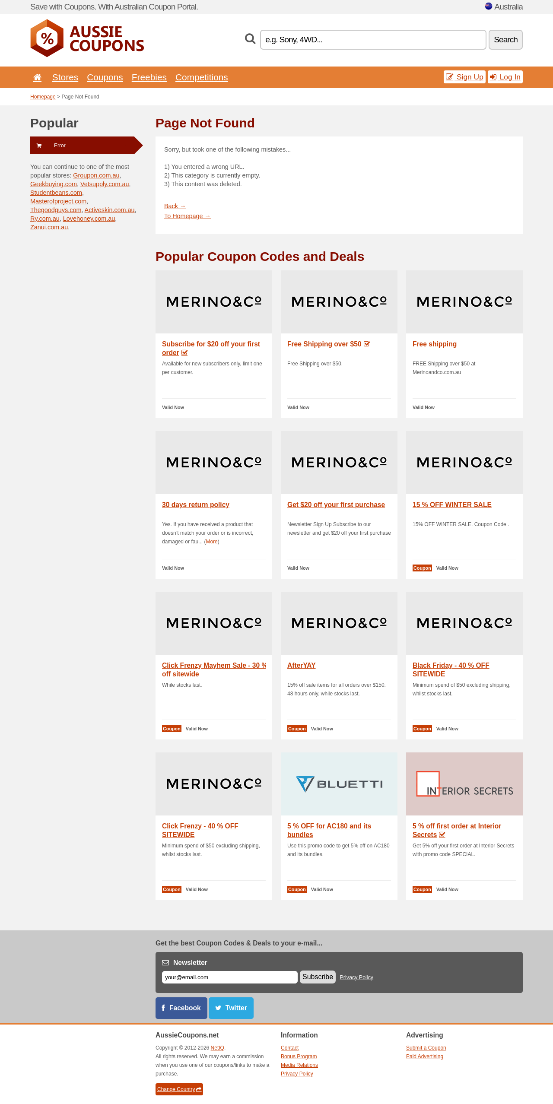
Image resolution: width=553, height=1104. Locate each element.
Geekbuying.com (53, 184)
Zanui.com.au (49, 227)
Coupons (105, 77)
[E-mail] (230, 977)
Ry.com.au (45, 218)
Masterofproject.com (58, 201)
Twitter (236, 1008)
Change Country (179, 1089)
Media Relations (299, 1065)
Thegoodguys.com (55, 209)
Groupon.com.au (96, 175)
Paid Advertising (424, 1056)
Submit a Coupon (426, 1048)
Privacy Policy (357, 977)
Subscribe (317, 976)
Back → (175, 206)
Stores (65, 77)
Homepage (43, 97)
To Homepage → (187, 216)
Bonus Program (299, 1056)
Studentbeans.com (56, 192)
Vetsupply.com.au (104, 184)
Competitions (201, 77)
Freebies (149, 77)
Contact (290, 1048)
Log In (505, 77)
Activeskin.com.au (110, 209)
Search (506, 39)
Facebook (185, 1008)
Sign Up (464, 77)
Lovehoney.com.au (89, 218)
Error (48, 145)
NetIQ (217, 1048)
